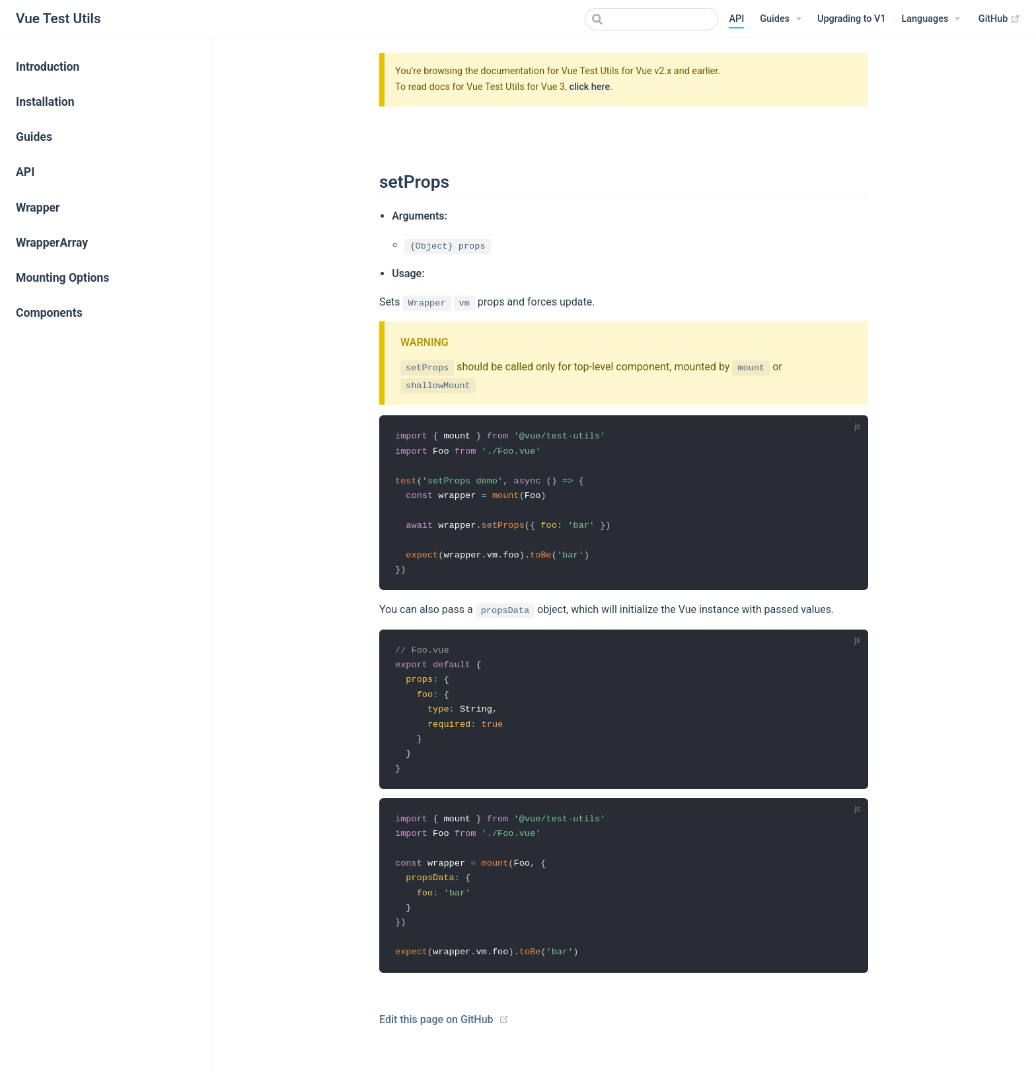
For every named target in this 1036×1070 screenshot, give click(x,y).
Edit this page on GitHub (436, 1032)
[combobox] (651, 19)
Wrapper (38, 207)
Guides (34, 137)
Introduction (47, 66)
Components (49, 312)
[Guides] (780, 19)
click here (589, 87)
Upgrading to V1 (851, 18)
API (736, 18)
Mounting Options (62, 277)
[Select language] (931, 19)
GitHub (999, 18)
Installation (45, 101)
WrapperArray (52, 242)
